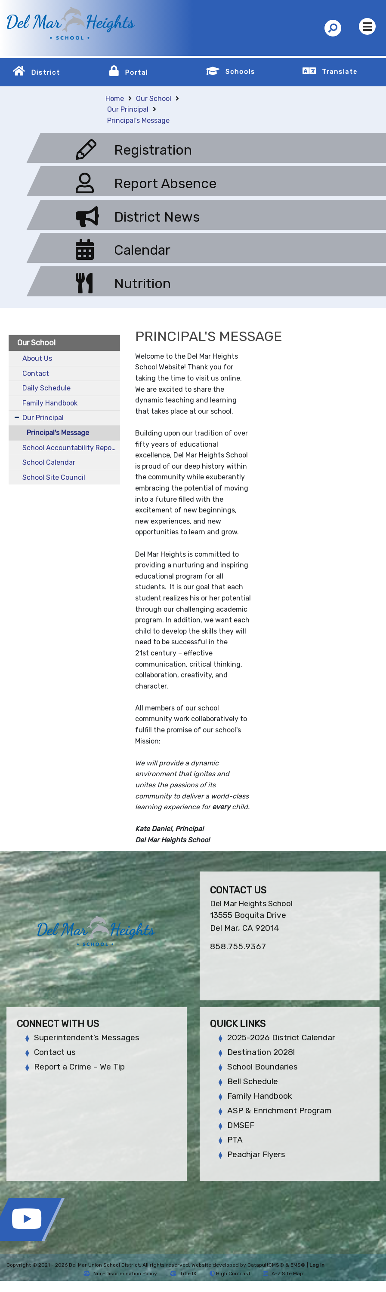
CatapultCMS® (265, 1265)
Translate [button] (340, 72)
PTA (235, 1140)
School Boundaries (262, 1067)
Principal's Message (138, 120)
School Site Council (53, 477)
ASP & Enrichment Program (279, 1110)
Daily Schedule (46, 388)
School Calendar (48, 462)
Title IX (183, 1274)
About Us (37, 358)
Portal (136, 72)
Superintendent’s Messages (86, 1037)
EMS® (298, 1265)
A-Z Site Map (283, 1274)
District (45, 72)
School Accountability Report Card (71, 448)
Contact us (55, 1052)
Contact (35, 373)
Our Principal (127, 109)
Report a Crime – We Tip (79, 1067)
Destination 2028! (261, 1052)
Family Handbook (49, 403)
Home (114, 98)
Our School (153, 98)
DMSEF (240, 1125)
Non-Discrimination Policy (120, 1274)
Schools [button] (240, 72)
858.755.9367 (238, 946)
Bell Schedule (252, 1081)
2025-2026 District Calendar (281, 1037)
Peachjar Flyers (256, 1154)
